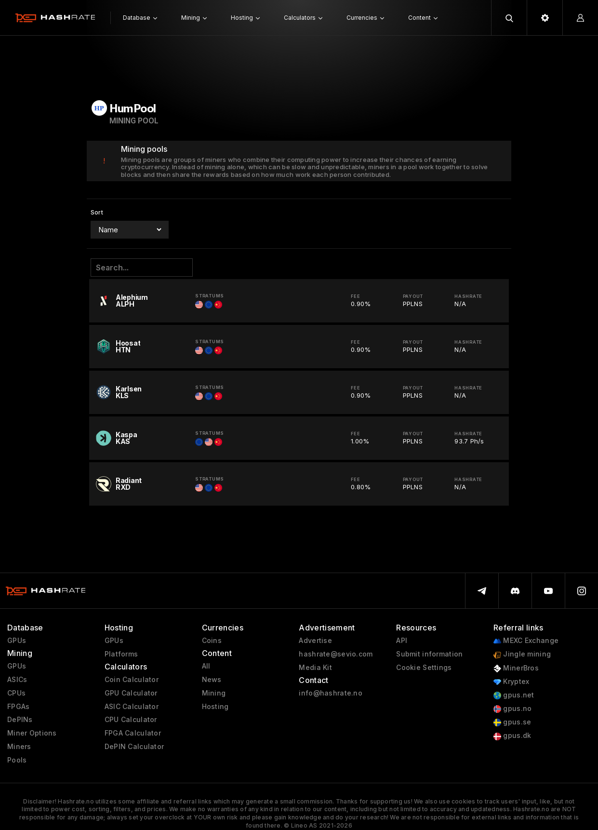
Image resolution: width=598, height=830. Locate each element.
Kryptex (511, 682)
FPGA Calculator (133, 733)
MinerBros (516, 668)
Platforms (121, 654)
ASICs (17, 679)
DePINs (20, 719)
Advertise (315, 640)
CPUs (16, 693)
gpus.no (512, 709)
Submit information (429, 654)
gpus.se (512, 722)
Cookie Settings (424, 667)
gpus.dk (512, 736)
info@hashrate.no (330, 693)
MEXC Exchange (525, 641)
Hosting (215, 706)
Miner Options (32, 733)
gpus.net (513, 695)
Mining (214, 693)
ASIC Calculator (132, 706)
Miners (19, 746)
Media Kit (315, 667)
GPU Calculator (131, 693)
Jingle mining (522, 654)
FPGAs (18, 706)
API (401, 640)
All (206, 666)
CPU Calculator (131, 719)
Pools (17, 760)
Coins (212, 640)
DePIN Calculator (134, 746)
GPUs (16, 640)
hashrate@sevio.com (335, 654)
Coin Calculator (132, 679)
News (212, 679)
